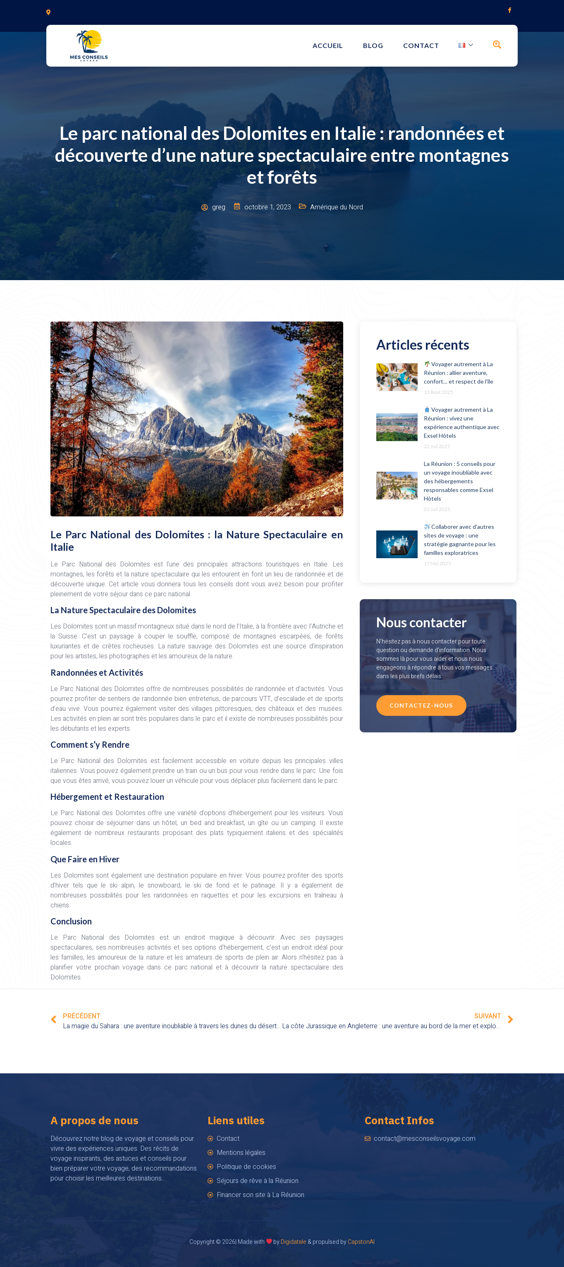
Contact (429, 46)
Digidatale (293, 1242)
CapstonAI (361, 1242)
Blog (384, 46)
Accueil (342, 46)
